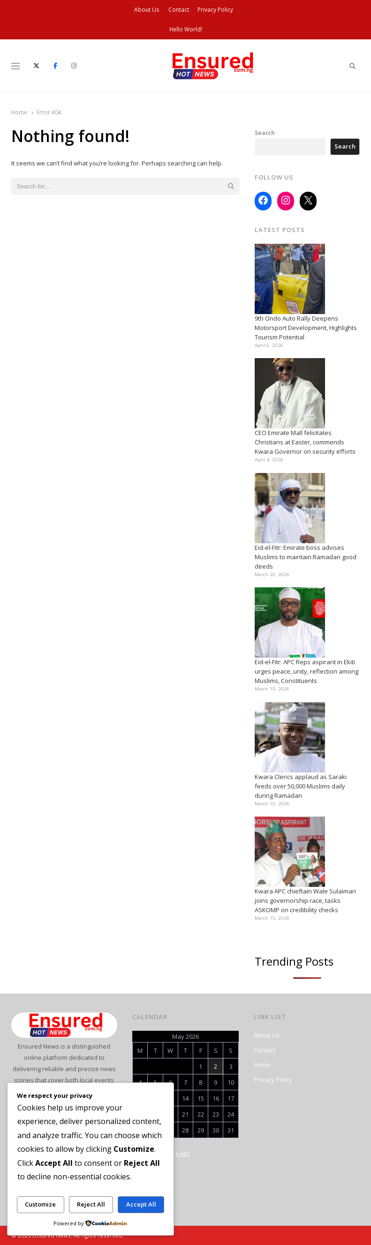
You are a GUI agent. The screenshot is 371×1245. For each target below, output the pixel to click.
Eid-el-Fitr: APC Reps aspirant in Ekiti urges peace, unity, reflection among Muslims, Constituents (306, 671)
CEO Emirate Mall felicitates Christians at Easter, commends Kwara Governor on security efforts (305, 442)
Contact (178, 10)
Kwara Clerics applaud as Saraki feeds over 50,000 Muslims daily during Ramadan (301, 786)
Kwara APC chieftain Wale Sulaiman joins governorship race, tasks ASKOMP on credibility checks (305, 900)
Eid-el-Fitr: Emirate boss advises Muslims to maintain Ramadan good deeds (305, 556)
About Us (146, 10)
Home (262, 1064)
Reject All (91, 1204)
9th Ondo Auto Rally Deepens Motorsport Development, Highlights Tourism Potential (306, 327)
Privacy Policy (215, 10)
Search (265, 132)
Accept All (141, 1204)
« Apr (182, 1153)
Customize (40, 1204)
